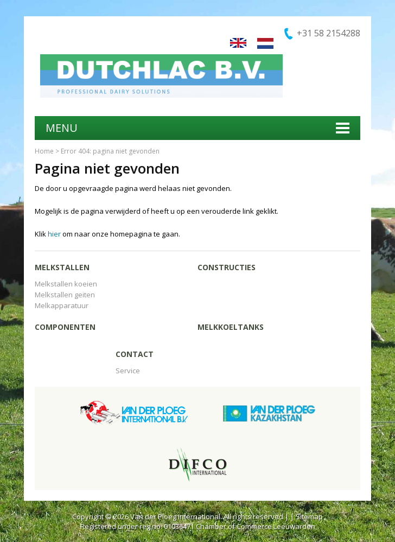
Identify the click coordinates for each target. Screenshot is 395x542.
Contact (135, 354)
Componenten (65, 327)
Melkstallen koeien (66, 284)
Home (44, 151)
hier (54, 234)
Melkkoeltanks (230, 327)
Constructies (226, 267)
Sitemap (309, 516)
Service (128, 370)
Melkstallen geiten (65, 294)
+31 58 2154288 (328, 33)
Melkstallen (62, 267)
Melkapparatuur (61, 305)
